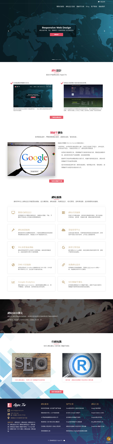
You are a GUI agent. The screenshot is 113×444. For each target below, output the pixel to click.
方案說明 (101, 2)
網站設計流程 (70, 6)
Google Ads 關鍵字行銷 (97, 426)
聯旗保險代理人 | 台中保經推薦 (50, 413)
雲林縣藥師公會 (45, 431)
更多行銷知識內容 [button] (56, 392)
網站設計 (56, 34)
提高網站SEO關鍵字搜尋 (73, 417)
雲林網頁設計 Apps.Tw (55, 440)
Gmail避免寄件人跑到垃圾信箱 (75, 408)
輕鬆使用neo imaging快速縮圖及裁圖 (76, 431)
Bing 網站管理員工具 (97, 422)
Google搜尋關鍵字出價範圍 (74, 422)
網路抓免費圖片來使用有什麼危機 (76, 426)
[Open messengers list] (109, 439)
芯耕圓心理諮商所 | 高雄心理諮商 (51, 426)
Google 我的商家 (96, 408)
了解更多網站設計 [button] (56, 117)
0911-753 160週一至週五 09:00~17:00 (18, 414)
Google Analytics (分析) (97, 413)
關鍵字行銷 (80, 6)
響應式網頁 (60, 6)
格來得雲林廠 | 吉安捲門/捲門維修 (51, 408)
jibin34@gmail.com (17, 410)
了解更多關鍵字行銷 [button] (56, 181)
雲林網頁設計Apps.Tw (15, 6)
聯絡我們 (102, 6)
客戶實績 (94, 6)
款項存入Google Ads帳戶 (73, 413)
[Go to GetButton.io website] (109, 442)
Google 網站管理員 (96, 417)
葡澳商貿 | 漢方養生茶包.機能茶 (50, 422)
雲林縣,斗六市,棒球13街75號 (19, 418)
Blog (87, 6)
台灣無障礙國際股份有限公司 (49, 417)
